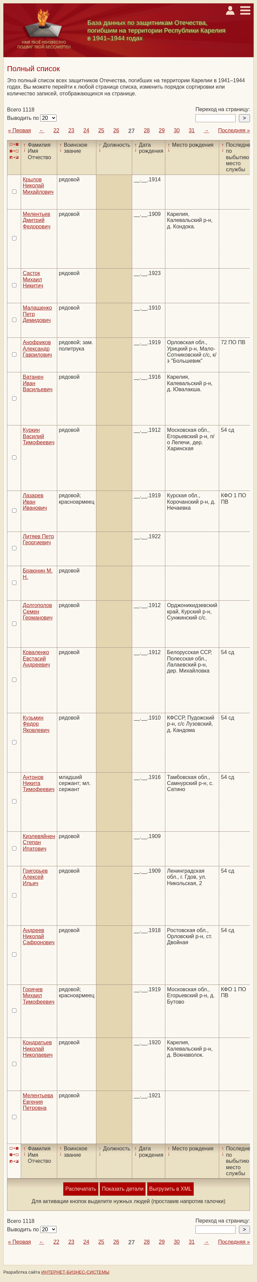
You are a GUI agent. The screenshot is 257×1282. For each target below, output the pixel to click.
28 (147, 130)
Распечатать (80, 1189)
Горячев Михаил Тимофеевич (39, 996)
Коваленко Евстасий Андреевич (36, 658)
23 (71, 130)
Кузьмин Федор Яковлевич (36, 724)
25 (101, 130)
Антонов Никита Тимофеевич (39, 783)
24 (86, 130)
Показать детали (122, 1189)
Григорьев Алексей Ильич (35, 877)
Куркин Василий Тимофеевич (39, 436)
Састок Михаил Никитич (33, 279)
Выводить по (23, 118)
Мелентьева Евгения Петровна (38, 1102)
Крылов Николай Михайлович (38, 186)
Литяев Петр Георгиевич (38, 539)
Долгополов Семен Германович (38, 611)
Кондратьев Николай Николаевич (38, 1049)
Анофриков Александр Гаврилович (37, 348)
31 (192, 130)
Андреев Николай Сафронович (39, 936)
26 (116, 130)
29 (162, 130)
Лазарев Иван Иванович (35, 502)
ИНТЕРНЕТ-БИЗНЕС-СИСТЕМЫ (75, 1272)
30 (177, 130)
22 (56, 130)
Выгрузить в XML (170, 1189)
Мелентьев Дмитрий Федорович (37, 220)
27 (131, 131)
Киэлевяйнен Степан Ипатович (39, 842)
